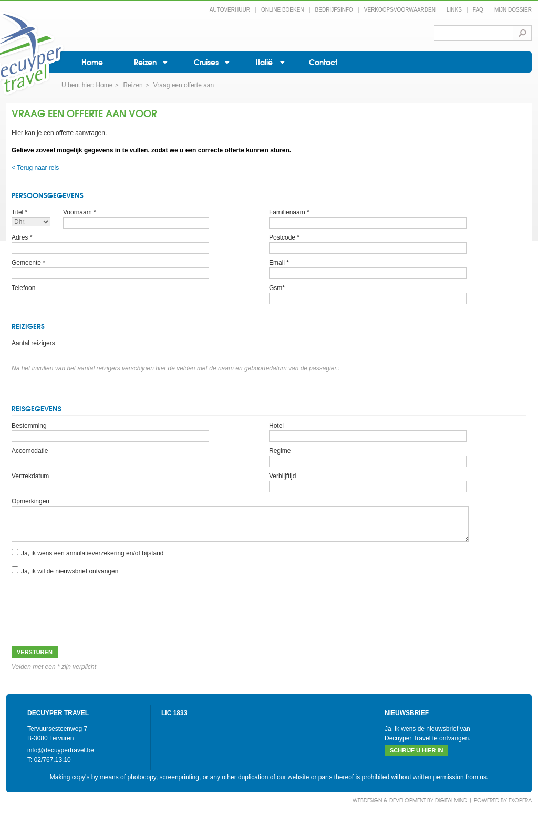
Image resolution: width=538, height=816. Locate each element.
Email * (279, 262)
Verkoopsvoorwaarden (400, 10)
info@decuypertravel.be (60, 750)
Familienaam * (289, 212)
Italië (264, 61)
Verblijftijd (282, 476)
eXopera (520, 800)
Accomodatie (30, 451)
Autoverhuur (230, 10)
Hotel (276, 425)
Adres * (22, 237)
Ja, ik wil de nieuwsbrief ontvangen (69, 571)
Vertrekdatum (30, 476)
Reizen (145, 61)
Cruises (206, 61)
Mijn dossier (513, 10)
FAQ (478, 10)
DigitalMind (451, 800)
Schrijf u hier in (416, 750)
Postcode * (284, 237)
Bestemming (29, 425)
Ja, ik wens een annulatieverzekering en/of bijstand (92, 553)
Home (92, 61)
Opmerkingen (30, 501)
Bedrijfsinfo (334, 10)
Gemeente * (28, 262)
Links (454, 10)
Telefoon (23, 288)
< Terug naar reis (35, 167)
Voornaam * (79, 212)
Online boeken (282, 10)
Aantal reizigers (33, 343)
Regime (280, 451)
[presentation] (91, 604)
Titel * (19, 212)
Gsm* (277, 288)
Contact (323, 61)
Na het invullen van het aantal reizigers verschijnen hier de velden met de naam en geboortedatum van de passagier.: (176, 368)
